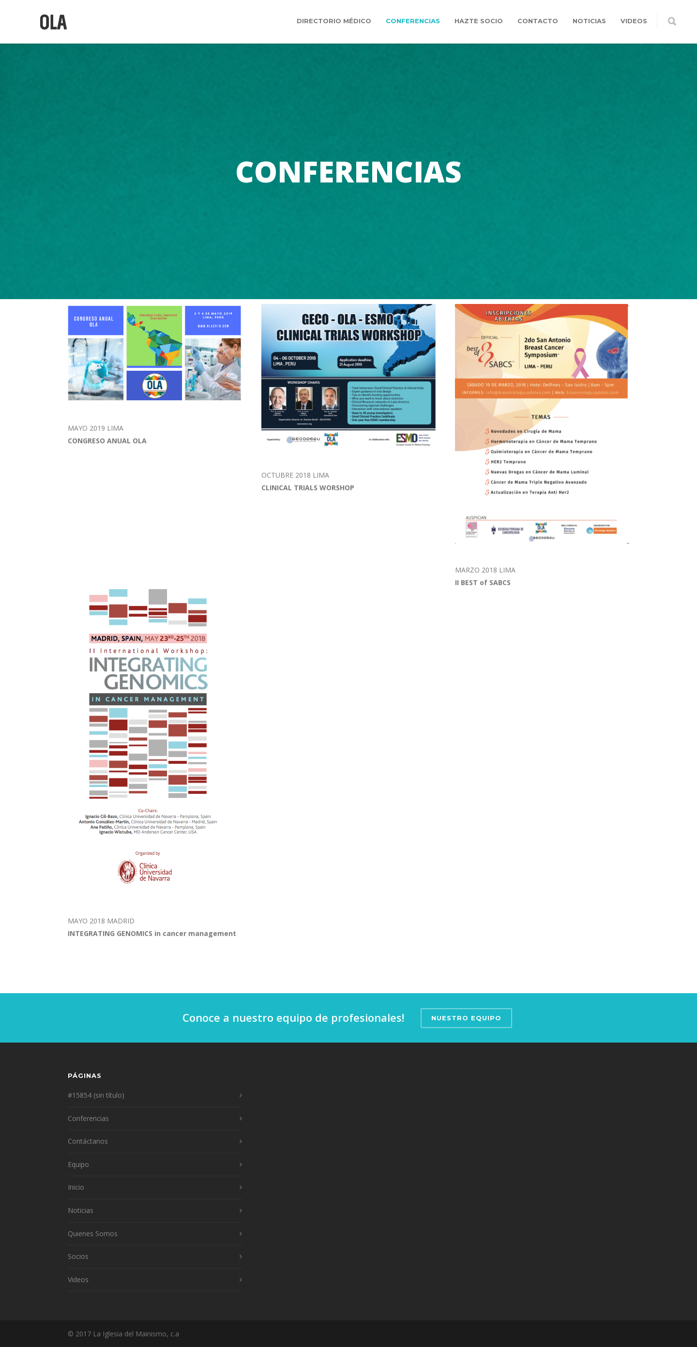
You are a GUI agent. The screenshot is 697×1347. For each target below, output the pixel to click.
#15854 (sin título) (96, 1095)
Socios (78, 1256)
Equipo (78, 1164)
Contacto (537, 21)
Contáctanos (88, 1141)
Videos (634, 21)
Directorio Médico (334, 21)
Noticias (589, 21)
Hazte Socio (479, 21)
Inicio (76, 1187)
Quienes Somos (93, 1233)
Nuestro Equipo (466, 1018)
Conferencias (413, 21)
